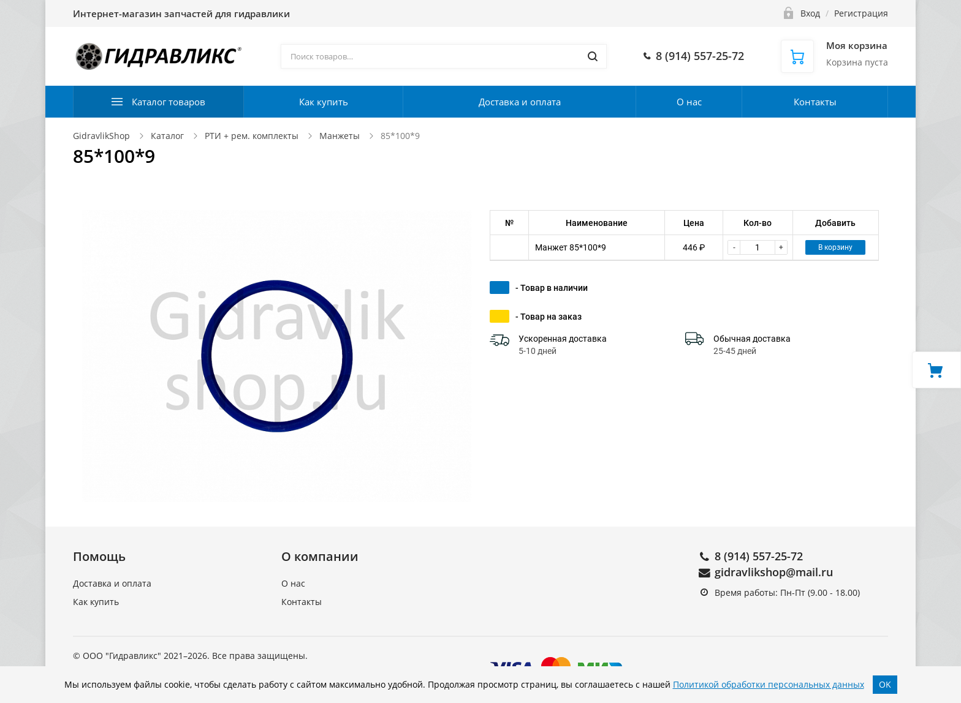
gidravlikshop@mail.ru (774, 572)
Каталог (167, 135)
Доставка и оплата (520, 102)
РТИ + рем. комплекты (251, 135)
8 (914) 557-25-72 (759, 556)
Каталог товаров (168, 102)
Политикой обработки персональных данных (768, 684)
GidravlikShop (101, 135)
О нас (689, 102)
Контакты (815, 102)
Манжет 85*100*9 (570, 247)
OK (885, 684)
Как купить (323, 102)
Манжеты (339, 135)
